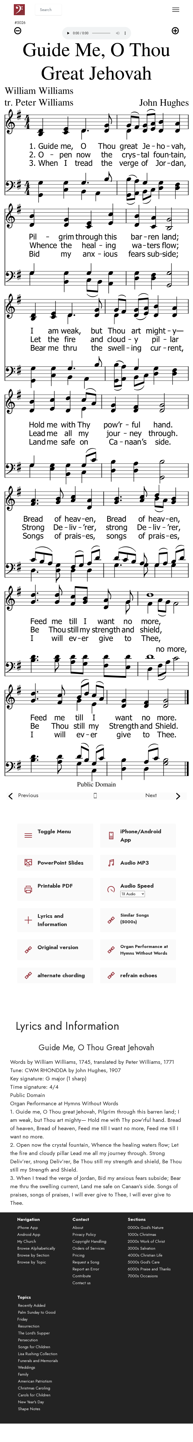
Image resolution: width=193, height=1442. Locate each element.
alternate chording (61, 975)
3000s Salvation (141, 1266)
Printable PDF (55, 886)
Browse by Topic (31, 1279)
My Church (26, 1259)
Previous (28, 795)
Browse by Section (33, 1273)
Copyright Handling (89, 1259)
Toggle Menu (54, 831)
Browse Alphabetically (36, 1266)
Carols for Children (34, 1413)
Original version (57, 947)
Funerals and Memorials (38, 1378)
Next (151, 795)
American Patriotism (35, 1399)
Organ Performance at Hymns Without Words (144, 949)
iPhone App (27, 1245)
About (77, 1245)
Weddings (26, 1385)
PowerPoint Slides (60, 863)
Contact (80, 1236)
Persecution (28, 1357)
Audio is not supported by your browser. (96, 33)
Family (23, 1392)
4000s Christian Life (145, 1273)
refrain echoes (138, 975)
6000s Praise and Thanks (149, 1286)
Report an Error (85, 1286)
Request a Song (85, 1279)
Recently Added (31, 1323)
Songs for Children (34, 1364)
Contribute (81, 1293)
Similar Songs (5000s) (134, 918)
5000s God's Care (144, 1279)
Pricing (78, 1273)
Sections (137, 1236)
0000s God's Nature (146, 1245)
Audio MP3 (134, 863)
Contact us (81, 1300)
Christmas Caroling (34, 1406)
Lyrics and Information (52, 920)
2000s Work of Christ (146, 1259)
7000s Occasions (143, 1293)
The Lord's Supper (34, 1350)
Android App (28, 1252)
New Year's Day (31, 1419)
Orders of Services (88, 1266)
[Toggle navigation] (175, 9)
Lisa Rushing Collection (37, 1371)
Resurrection (28, 1344)
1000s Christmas (142, 1252)
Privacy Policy (84, 1252)
